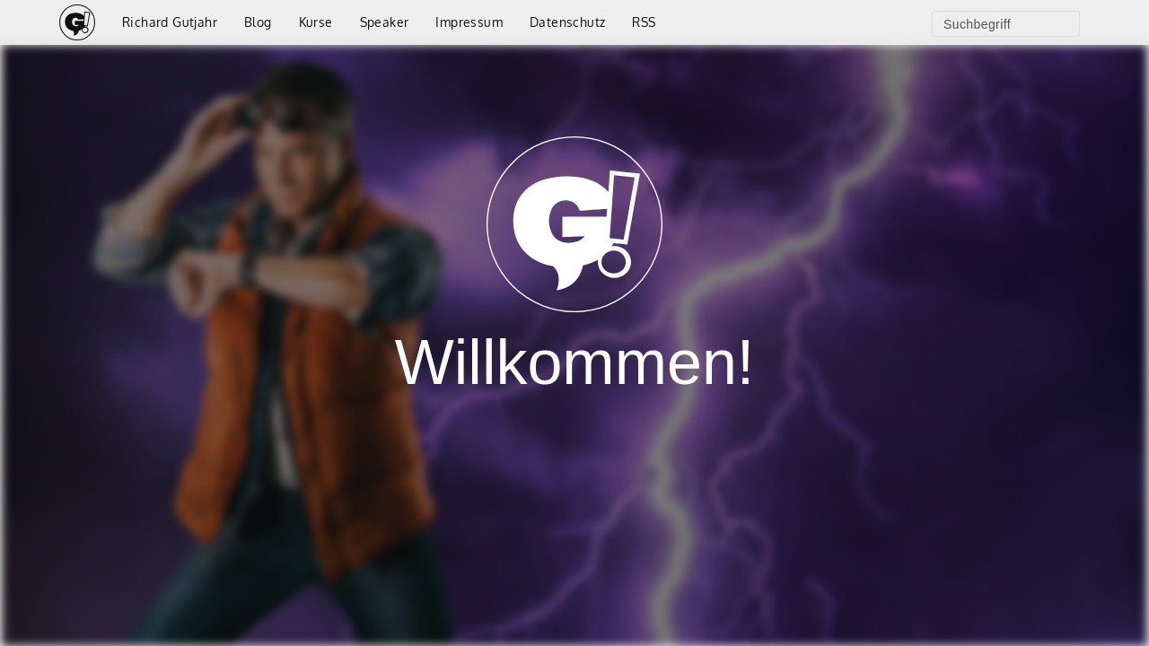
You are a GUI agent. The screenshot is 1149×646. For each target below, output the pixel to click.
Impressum (469, 22)
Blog (258, 22)
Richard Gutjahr (169, 22)
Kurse (316, 22)
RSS (643, 22)
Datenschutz (567, 22)
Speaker (384, 22)
